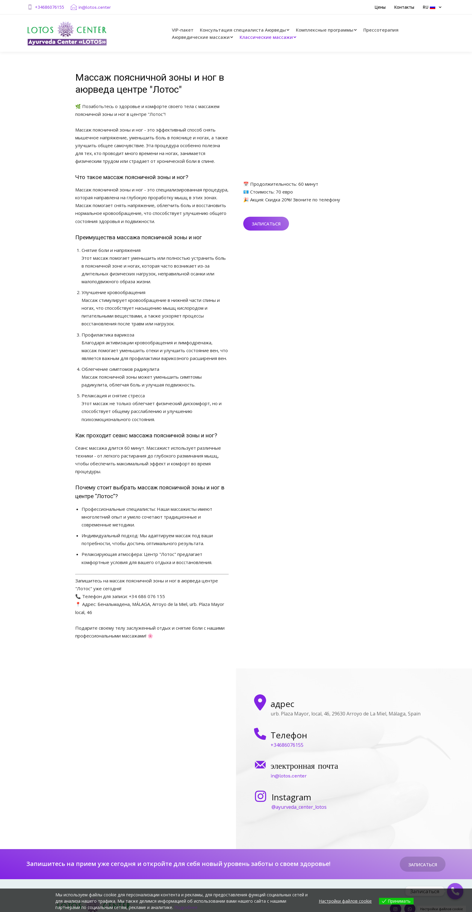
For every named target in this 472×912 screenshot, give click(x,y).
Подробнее (185, 907)
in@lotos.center (95, 7)
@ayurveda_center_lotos (299, 807)
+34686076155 (49, 7)
